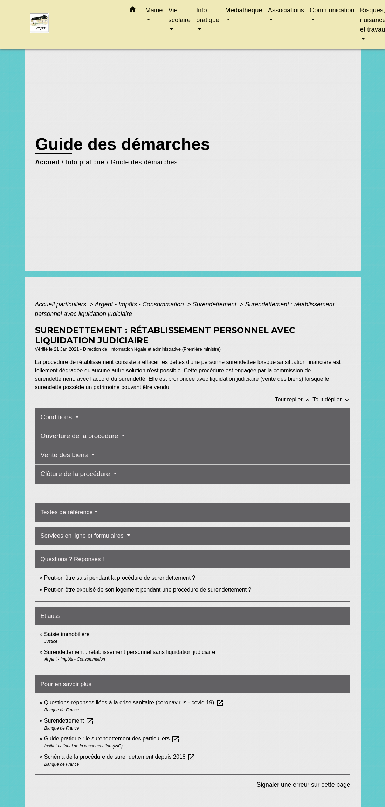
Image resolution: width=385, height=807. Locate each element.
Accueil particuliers (61, 304)
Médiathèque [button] (243, 10)
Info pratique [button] (207, 14)
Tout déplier (331, 399)
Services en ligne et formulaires (83, 535)
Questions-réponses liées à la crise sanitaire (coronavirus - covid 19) (134, 702)
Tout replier (294, 399)
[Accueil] (73, 25)
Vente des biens (65, 454)
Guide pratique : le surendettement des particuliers (112, 739)
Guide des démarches (144, 162)
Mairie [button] (154, 10)
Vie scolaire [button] (180, 14)
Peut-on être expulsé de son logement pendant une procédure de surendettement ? (148, 590)
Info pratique (85, 162)
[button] (133, 10)
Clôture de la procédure (76, 473)
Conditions (57, 417)
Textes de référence (67, 512)
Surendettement (215, 304)
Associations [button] (286, 10)
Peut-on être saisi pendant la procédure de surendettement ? (119, 578)
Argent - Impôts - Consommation (140, 304)
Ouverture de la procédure (80, 436)
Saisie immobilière (67, 634)
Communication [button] (332, 10)
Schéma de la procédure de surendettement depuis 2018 (119, 757)
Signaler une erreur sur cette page (303, 784)
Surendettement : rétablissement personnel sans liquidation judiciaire (129, 652)
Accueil (47, 162)
